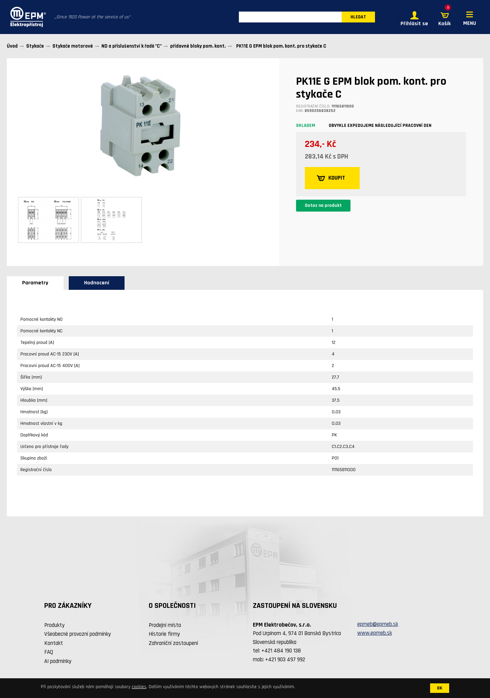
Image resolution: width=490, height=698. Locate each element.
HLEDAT (358, 18)
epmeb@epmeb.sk (377, 625)
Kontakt (53, 644)
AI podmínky (57, 662)
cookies (139, 687)
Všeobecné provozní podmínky (77, 635)
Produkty (54, 626)
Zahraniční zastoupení (173, 644)
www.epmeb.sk (374, 634)
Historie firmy (164, 635)
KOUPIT (332, 179)
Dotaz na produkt (323, 207)
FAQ (48, 653)
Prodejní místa (165, 626)
